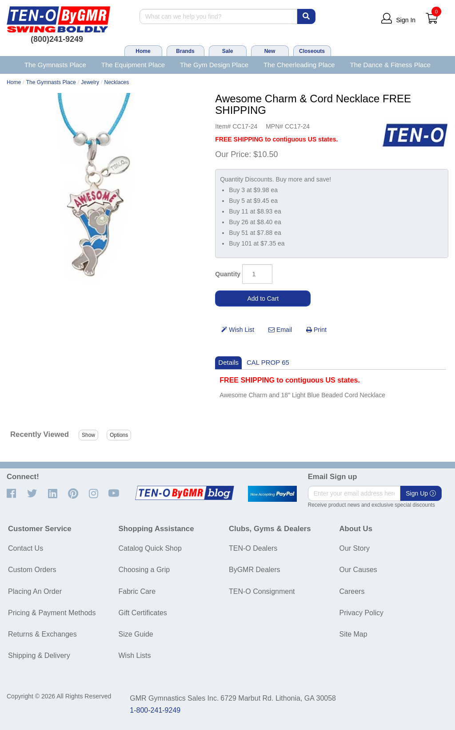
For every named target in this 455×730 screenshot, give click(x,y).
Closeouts (312, 51)
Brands (185, 51)
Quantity (227, 274)
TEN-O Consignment (262, 591)
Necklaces (116, 82)
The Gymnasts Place (55, 65)
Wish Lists (135, 655)
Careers (352, 591)
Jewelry (90, 82)
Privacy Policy (361, 613)
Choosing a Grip (144, 569)
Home (143, 51)
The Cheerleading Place (299, 65)
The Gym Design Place (214, 65)
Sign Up (421, 493)
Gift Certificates (143, 613)
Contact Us (25, 548)
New (269, 51)
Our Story (354, 548)
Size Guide (136, 634)
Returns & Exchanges (42, 634)
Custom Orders (32, 569)
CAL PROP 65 (268, 362)
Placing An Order (35, 591)
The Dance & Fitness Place (390, 65)
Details (228, 362)
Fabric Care (137, 591)
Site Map (353, 634)
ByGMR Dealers (254, 569)
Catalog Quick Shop (150, 548)
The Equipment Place (133, 65)
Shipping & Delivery (39, 655)
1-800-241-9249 (155, 710)
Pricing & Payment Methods (52, 613)
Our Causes (358, 569)
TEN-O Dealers (253, 548)
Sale (227, 51)
